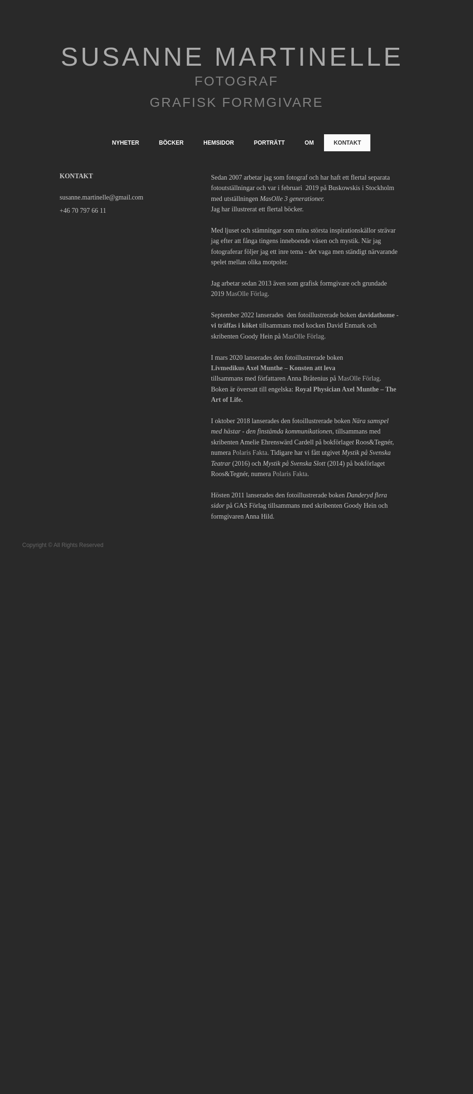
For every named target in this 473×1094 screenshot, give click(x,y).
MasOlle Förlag (247, 293)
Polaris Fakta (249, 452)
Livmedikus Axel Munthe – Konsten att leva (273, 368)
